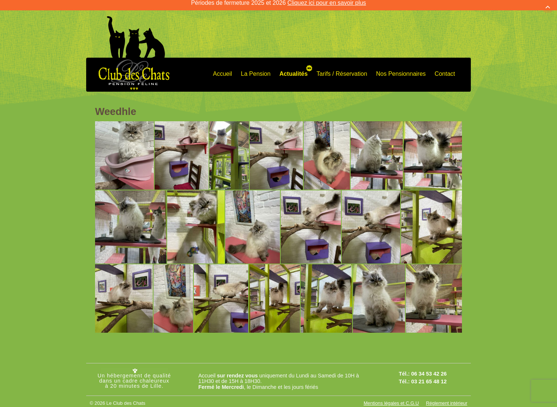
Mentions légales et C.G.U (391, 396)
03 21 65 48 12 (429, 374)
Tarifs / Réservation (342, 67)
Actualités (293, 67)
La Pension (255, 67)
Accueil (222, 67)
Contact (445, 67)
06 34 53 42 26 (429, 367)
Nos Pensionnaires (401, 67)
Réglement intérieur (446, 396)
